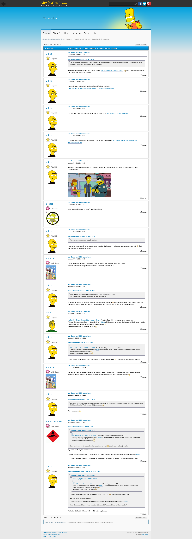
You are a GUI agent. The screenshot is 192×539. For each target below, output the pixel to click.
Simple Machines (62, 532)
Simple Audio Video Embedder (51, 534)
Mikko (49, 53)
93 (60, 44)
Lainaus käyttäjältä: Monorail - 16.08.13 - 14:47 (81, 399)
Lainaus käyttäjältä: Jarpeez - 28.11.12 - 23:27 (81, 236)
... (50, 44)
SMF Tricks (145, 534)
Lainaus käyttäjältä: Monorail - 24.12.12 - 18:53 (81, 291)
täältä (138, 454)
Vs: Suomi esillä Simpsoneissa (79, 52)
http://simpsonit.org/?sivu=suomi (118, 113)
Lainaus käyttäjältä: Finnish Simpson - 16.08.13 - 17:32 (84, 471)
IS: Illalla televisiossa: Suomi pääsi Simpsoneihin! (82, 347)
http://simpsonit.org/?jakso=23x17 (112, 70)
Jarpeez (49, 203)
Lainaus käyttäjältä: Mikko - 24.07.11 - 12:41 (81, 59)
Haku (135, 4)
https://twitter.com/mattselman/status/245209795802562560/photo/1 (91, 88)
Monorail (50, 258)
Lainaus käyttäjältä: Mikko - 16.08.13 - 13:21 (81, 427)
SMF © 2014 (53, 532)
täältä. (103, 322)
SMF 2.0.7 (46, 532)
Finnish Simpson (54, 421)
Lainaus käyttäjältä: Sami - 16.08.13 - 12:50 (80, 342)
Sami (48, 312)
